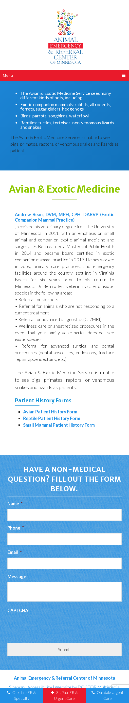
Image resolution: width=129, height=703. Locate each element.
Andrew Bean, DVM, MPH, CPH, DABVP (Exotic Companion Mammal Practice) (64, 217)
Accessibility (39, 687)
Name (15, 503)
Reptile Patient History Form (51, 418)
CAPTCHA (17, 610)
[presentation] (44, 625)
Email (14, 552)
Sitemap (17, 687)
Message (16, 576)
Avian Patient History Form (50, 411)
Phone (15, 528)
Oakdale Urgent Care (107, 695)
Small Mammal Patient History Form (59, 425)
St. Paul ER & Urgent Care (64, 695)
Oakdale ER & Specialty (21, 695)
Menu (8, 75)
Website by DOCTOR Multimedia (87, 687)
